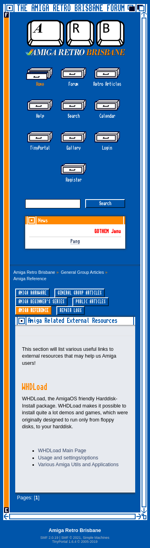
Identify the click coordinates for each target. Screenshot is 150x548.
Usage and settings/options (68, 458)
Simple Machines (96, 538)
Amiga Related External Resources (72, 321)
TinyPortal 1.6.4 (64, 542)
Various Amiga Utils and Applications (78, 464)
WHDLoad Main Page (62, 450)
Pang (75, 241)
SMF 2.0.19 (49, 538)
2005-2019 (89, 542)
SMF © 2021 (71, 538)
